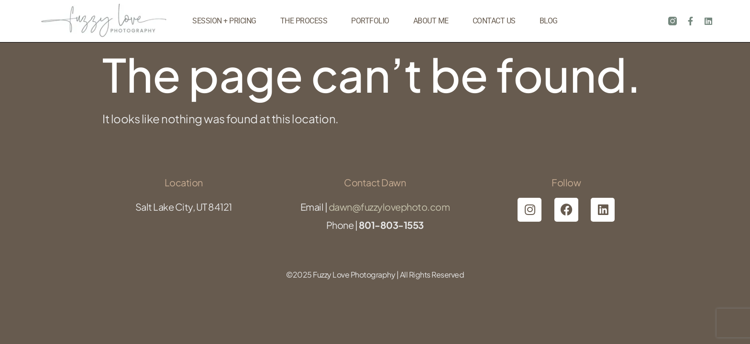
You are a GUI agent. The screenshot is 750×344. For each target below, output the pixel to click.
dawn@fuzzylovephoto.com (389, 207)
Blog (549, 20)
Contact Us (494, 20)
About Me (431, 20)
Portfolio (370, 20)
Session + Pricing (224, 20)
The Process (304, 20)
